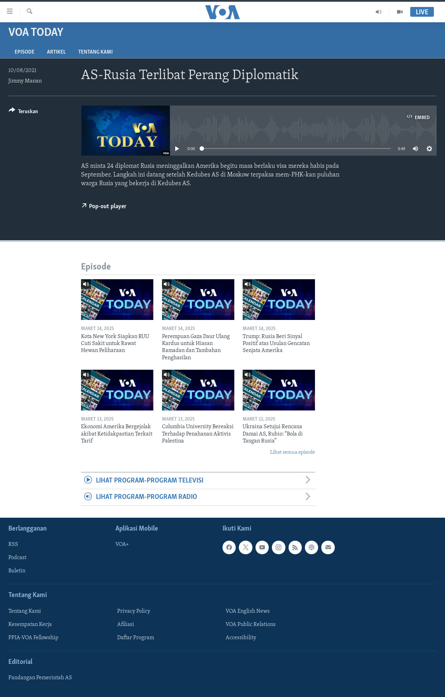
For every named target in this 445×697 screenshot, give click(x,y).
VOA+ (122, 544)
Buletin (16, 571)
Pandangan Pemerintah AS (40, 678)
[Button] (23, 112)
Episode (24, 52)
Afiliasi (125, 624)
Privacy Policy (133, 611)
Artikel (56, 52)
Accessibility (241, 638)
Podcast (17, 558)
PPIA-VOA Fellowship (33, 638)
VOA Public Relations (251, 624)
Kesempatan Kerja (30, 624)
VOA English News (248, 611)
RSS (13, 544)
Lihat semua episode (292, 452)
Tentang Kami (95, 52)
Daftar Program (135, 638)
